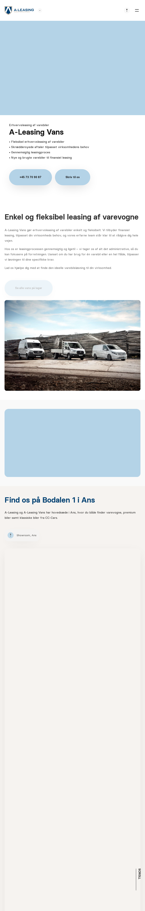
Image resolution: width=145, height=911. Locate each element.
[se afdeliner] (127, 10)
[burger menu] (136, 10)
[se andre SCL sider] (38, 10)
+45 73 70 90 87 (30, 177)
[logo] (19, 10)
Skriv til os (73, 177)
